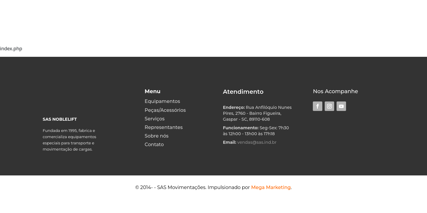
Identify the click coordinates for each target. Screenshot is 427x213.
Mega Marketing (271, 187)
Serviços (155, 119)
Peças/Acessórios (165, 110)
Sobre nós (157, 136)
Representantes (164, 127)
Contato (154, 144)
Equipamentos (162, 101)
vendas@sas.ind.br (256, 142)
